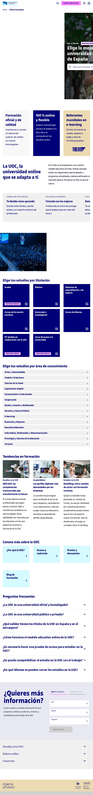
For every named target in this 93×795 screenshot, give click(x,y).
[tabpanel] (69, 716)
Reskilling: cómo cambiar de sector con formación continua (76, 487)
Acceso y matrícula (42, 551)
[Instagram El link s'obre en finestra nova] (5, 774)
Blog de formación (12, 576)
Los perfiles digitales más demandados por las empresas (45, 487)
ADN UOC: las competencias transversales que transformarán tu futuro (15, 489)
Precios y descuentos (73, 551)
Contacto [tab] (76, 692)
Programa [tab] (57, 692)
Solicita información (71, 3)
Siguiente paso (61, 729)
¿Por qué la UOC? (15, 550)
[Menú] (89, 3)
